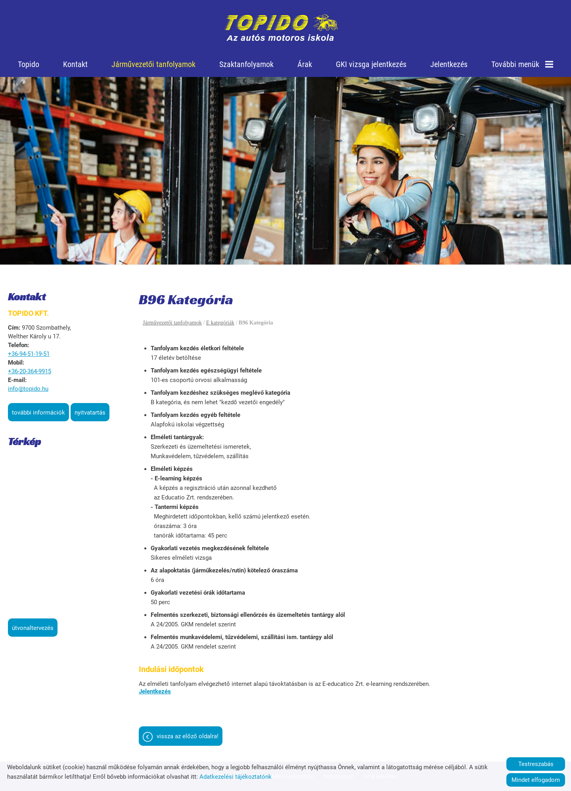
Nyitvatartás (90, 412)
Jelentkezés (449, 64)
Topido (28, 64)
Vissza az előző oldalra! (187, 736)
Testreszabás (536, 764)
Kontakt (75, 64)
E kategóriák (220, 323)
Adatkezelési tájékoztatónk (235, 776)
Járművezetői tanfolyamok (153, 64)
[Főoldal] (281, 28)
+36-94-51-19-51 (29, 353)
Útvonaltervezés (33, 628)
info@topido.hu (28, 388)
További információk (38, 412)
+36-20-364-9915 (29, 371)
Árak (304, 64)
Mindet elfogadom (536, 779)
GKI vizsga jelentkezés (371, 64)
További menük (522, 64)
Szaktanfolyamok (246, 64)
